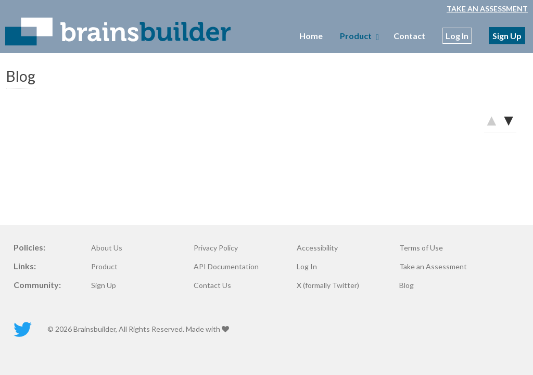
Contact (409, 36)
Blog (406, 285)
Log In (457, 36)
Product (104, 266)
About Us (106, 248)
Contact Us (212, 285)
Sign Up (507, 36)
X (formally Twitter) (328, 285)
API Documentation (226, 266)
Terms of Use (421, 248)
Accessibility (317, 248)
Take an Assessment (487, 8)
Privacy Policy (216, 248)
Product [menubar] (358, 36)
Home (311, 36)
